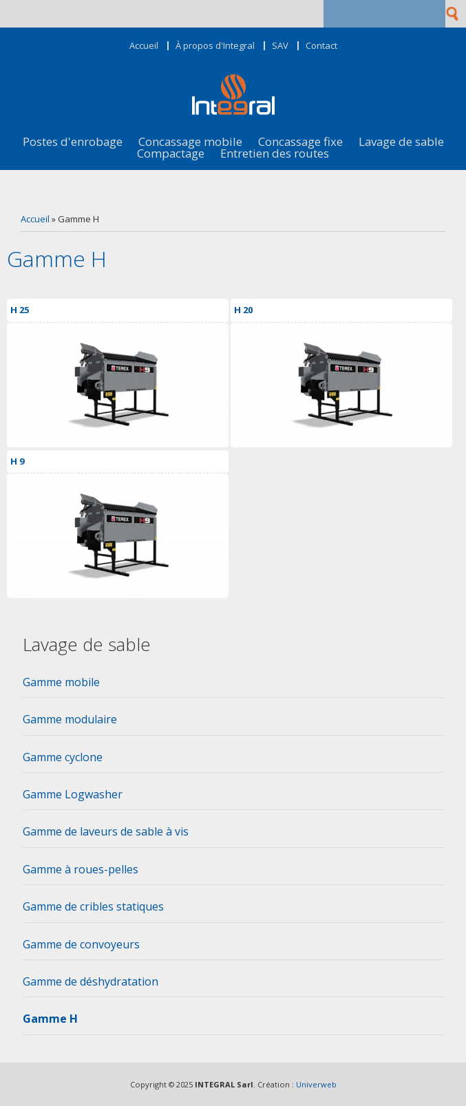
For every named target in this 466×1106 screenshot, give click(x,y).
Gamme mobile (61, 682)
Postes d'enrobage (73, 142)
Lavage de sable (401, 142)
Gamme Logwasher (73, 794)
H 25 (19, 310)
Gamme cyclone (63, 757)
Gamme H (50, 1018)
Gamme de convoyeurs (81, 944)
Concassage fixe (300, 142)
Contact (321, 45)
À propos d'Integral (215, 45)
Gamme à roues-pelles (80, 869)
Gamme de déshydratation (90, 981)
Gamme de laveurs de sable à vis (106, 831)
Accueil (143, 45)
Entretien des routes (274, 154)
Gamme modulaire (70, 719)
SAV (280, 45)
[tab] (233, 686)
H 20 (243, 310)
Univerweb (316, 1084)
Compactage (170, 154)
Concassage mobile (190, 142)
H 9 (17, 461)
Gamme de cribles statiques (93, 906)
